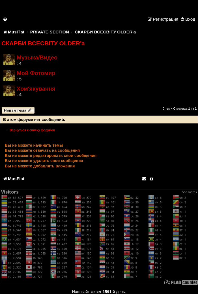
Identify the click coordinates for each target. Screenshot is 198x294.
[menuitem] (5, 19)
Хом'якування (36, 89)
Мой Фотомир (36, 73)
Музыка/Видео (37, 57)
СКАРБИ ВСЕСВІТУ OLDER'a (43, 43)
